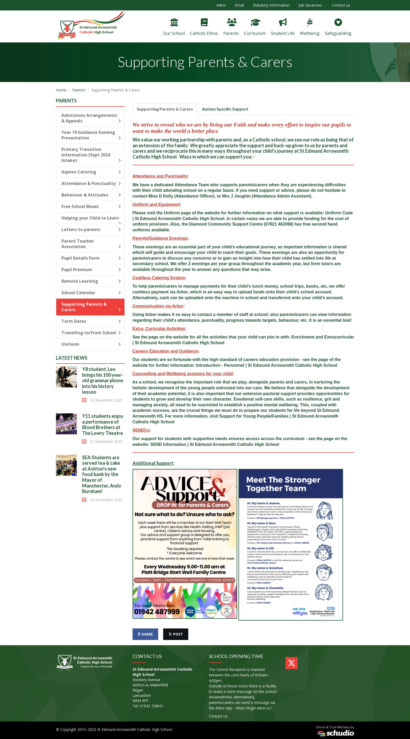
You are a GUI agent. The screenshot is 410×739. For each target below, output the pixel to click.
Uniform (91, 344)
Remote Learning (91, 281)
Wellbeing (310, 27)
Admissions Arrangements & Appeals (91, 118)
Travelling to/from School (91, 333)
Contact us (340, 5)
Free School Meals (91, 206)
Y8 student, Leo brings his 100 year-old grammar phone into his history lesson (102, 380)
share (145, 634)
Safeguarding (338, 27)
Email (239, 5)
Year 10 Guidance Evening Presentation (91, 135)
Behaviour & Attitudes (91, 195)
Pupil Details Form (91, 258)
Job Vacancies (310, 5)
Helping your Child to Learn (91, 219)
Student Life (283, 27)
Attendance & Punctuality (91, 183)
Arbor (221, 5)
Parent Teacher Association (91, 243)
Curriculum (255, 27)
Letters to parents (91, 229)
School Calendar (91, 292)
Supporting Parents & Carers (91, 307)
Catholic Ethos (204, 27)
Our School (174, 27)
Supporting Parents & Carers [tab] (165, 108)
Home (61, 89)
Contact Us (218, 716)
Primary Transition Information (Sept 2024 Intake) (91, 154)
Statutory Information (271, 5)
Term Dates (91, 321)
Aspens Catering (91, 172)
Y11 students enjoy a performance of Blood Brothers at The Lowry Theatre (102, 424)
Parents (231, 27)
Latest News (71, 358)
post (175, 634)
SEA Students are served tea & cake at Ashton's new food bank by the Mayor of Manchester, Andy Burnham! (101, 474)
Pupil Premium (91, 269)
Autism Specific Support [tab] (225, 108)
